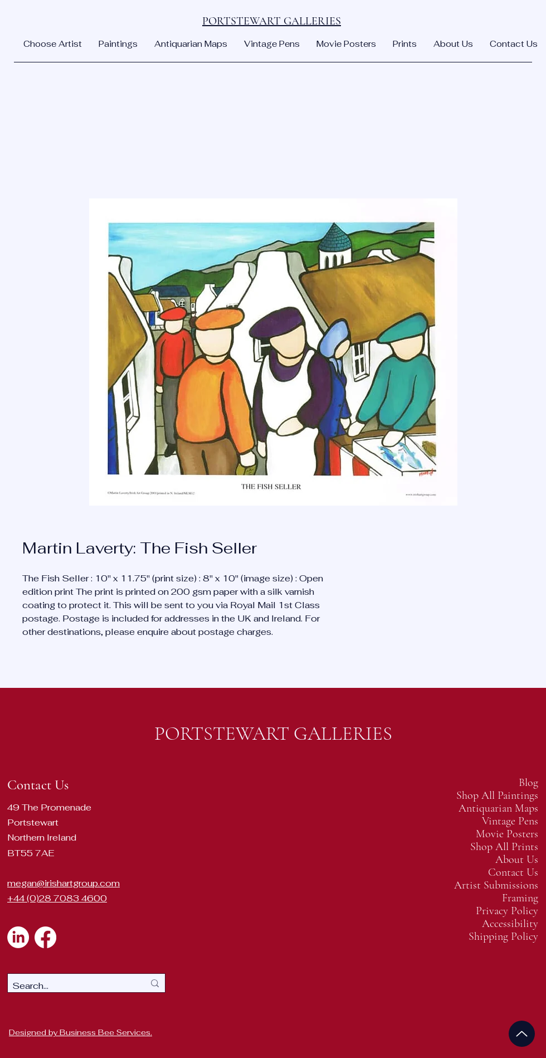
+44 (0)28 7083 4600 (57, 898)
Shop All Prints (504, 847)
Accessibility (510, 924)
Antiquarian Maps (503, 808)
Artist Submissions (503, 885)
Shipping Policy (503, 936)
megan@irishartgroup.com (63, 883)
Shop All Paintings (503, 795)
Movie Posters (507, 834)
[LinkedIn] (18, 937)
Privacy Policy (507, 911)
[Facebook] (45, 937)
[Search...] (70, 986)
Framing (520, 898)
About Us (516, 859)
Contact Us (513, 872)
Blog (528, 782)
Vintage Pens (510, 821)
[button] (52, 44)
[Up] (522, 1034)
